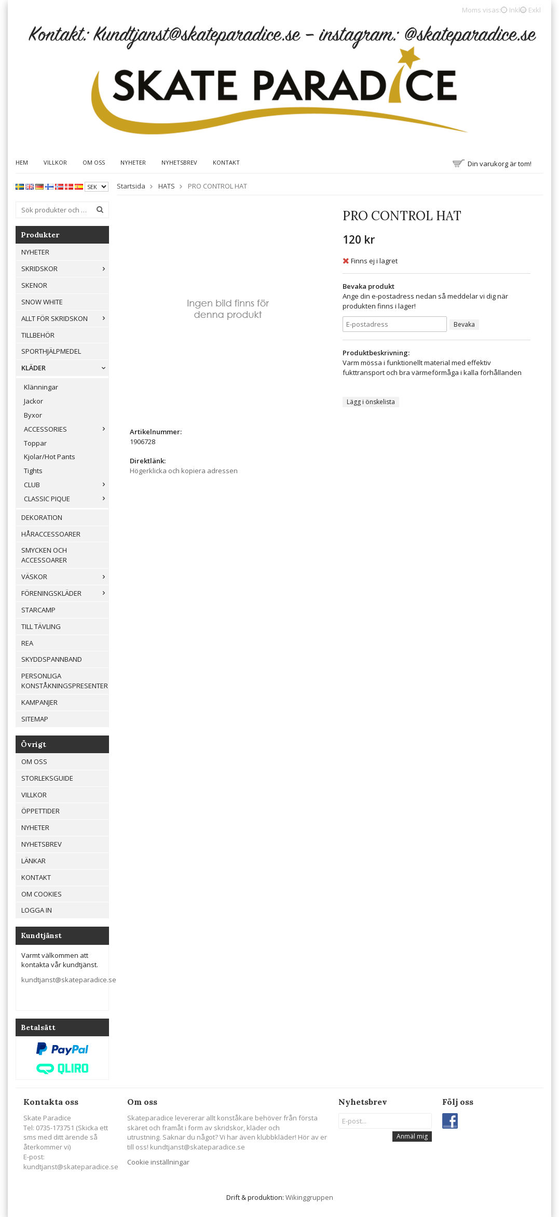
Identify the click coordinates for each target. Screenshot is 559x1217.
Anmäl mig (412, 1136)
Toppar (35, 443)
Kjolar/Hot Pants (49, 456)
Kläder (64, 367)
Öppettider (40, 810)
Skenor (34, 285)
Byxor (33, 415)
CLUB (66, 484)
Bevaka (464, 324)
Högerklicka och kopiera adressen (184, 470)
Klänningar (41, 387)
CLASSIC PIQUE (66, 498)
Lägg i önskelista (371, 401)
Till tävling (41, 626)
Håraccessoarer (50, 534)
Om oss (94, 162)
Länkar (33, 860)
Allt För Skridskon (64, 318)
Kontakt (226, 162)
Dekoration (41, 517)
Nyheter (133, 162)
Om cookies (41, 894)
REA (27, 643)
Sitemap (34, 719)
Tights (33, 470)
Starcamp (38, 609)
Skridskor (64, 268)
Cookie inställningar (158, 1162)
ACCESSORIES (66, 429)
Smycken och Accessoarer (44, 555)
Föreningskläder (64, 593)
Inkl (514, 10)
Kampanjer (39, 702)
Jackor (33, 401)
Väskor (64, 576)
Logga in (36, 910)
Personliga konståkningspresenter (64, 680)
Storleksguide (47, 778)
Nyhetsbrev (179, 162)
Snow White (42, 301)
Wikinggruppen (309, 1197)
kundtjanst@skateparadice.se (68, 979)
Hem (22, 162)
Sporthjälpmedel (51, 351)
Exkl (534, 10)
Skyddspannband (51, 659)
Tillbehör (37, 335)
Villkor (55, 162)
